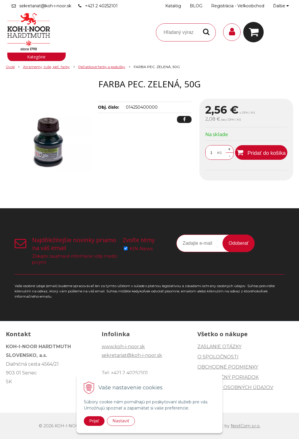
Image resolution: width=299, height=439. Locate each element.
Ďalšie (281, 5)
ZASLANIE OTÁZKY (219, 346)
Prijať (94, 421)
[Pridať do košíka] (261, 152)
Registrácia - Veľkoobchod (237, 5)
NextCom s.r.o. (245, 425)
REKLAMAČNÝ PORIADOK (228, 377)
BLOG (196, 5)
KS (219, 152)
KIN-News (141, 248)
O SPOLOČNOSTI (218, 357)
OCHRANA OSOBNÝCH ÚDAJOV (235, 387)
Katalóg (173, 5)
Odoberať (238, 243)
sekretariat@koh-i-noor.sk (45, 5)
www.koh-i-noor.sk (123, 346)
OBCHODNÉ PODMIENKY (227, 367)
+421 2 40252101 (101, 5)
